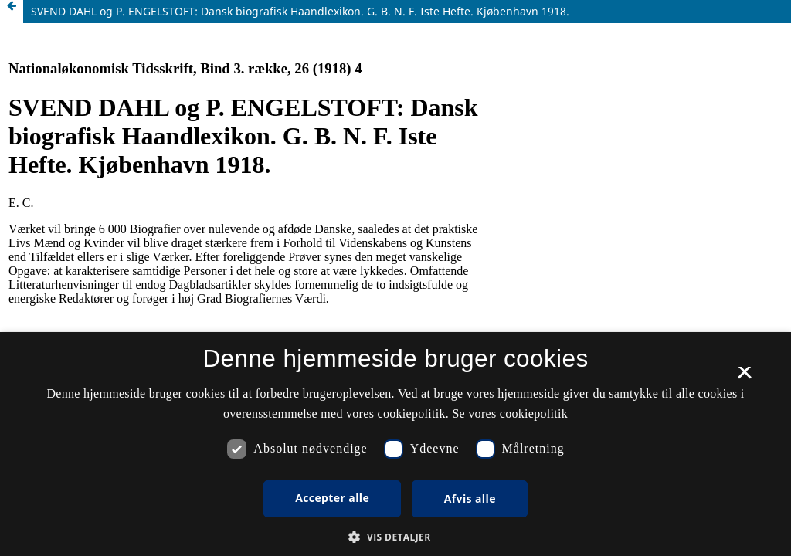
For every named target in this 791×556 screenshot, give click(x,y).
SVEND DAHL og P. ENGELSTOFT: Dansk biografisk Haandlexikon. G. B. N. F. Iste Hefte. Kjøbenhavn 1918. (300, 11)
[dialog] (395, 444)
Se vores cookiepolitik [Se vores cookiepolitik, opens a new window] (510, 413)
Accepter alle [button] (332, 497)
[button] (395, 537)
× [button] (744, 377)
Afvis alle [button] (470, 498)
